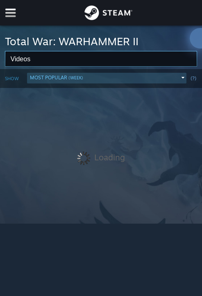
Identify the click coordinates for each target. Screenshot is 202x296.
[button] (106, 78)
